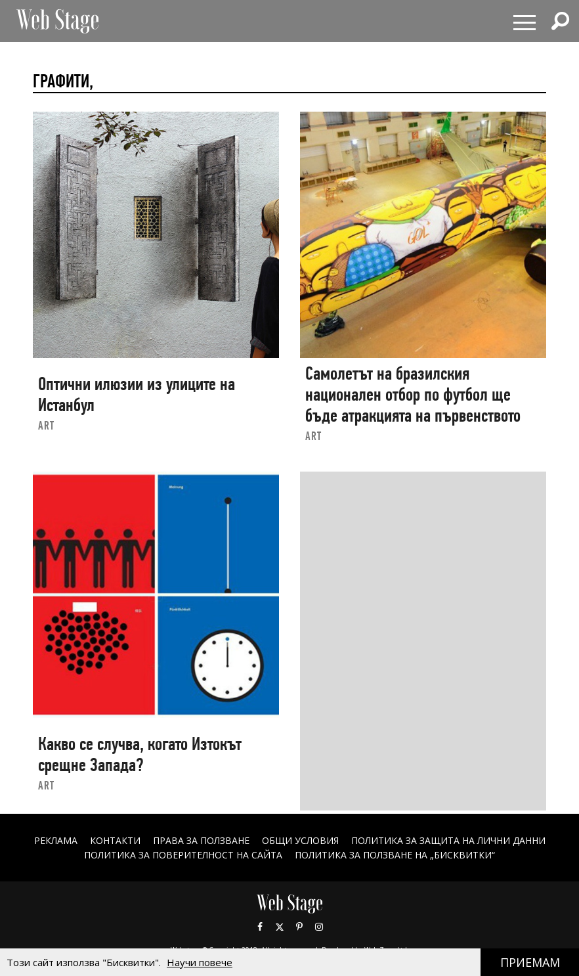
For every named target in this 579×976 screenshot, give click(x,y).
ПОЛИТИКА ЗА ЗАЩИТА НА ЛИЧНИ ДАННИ (448, 840)
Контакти (115, 840)
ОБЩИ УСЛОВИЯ (300, 840)
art (46, 425)
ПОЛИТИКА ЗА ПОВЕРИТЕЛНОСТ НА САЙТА (183, 855)
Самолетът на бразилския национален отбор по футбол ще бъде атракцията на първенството (413, 394)
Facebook (260, 927)
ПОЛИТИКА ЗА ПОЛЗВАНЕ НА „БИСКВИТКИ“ (395, 855)
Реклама (55, 840)
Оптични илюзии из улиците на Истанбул (136, 394)
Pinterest (299, 927)
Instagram (319, 927)
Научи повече (199, 962)
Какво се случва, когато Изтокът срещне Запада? (140, 754)
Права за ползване (201, 840)
